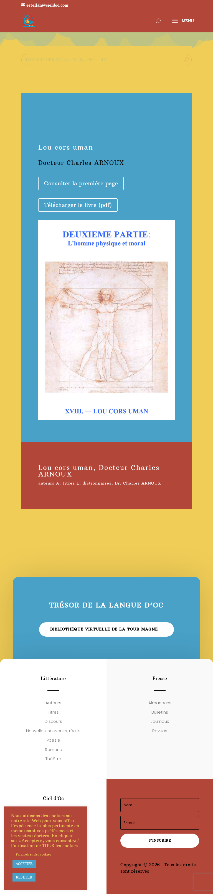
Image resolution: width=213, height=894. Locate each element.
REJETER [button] (24, 877)
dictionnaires (97, 483)
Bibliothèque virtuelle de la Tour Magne (104, 629)
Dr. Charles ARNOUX (138, 483)
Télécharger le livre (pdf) (78, 204)
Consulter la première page (81, 183)
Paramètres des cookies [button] (33, 854)
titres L (71, 483)
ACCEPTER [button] (24, 864)
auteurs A (48, 483)
